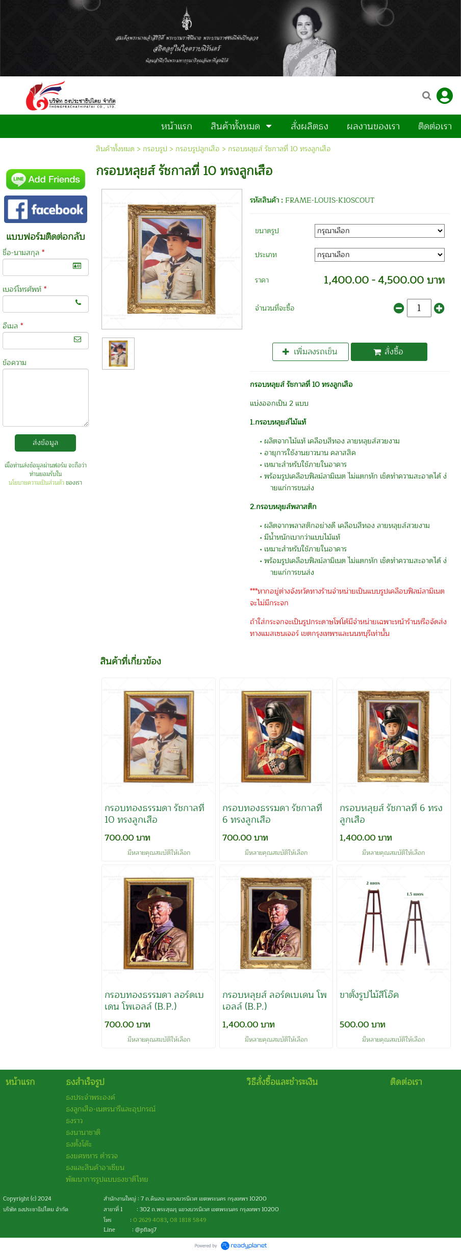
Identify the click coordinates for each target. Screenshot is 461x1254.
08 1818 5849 (188, 1220)
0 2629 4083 (150, 1220)
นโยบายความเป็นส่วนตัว (36, 483)
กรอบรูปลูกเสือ (197, 149)
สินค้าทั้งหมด (115, 149)
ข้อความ (15, 363)
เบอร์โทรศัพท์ (24, 289)
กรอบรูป (155, 149)
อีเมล (13, 326)
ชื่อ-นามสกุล (23, 253)
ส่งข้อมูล (45, 443)
